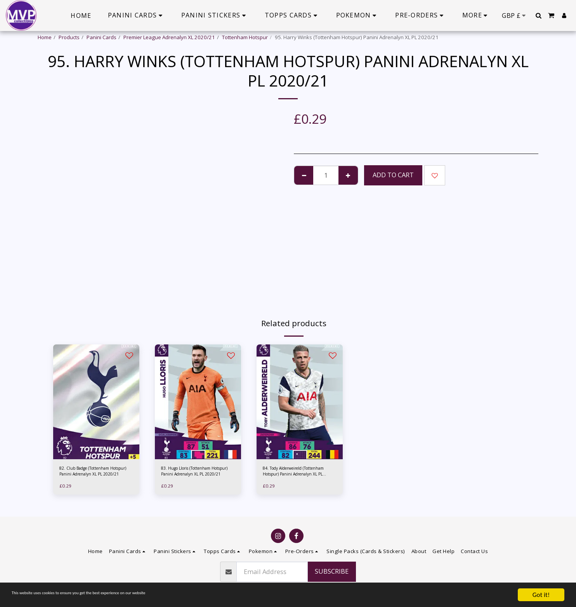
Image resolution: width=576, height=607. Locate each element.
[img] (96, 401)
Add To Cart (393, 174)
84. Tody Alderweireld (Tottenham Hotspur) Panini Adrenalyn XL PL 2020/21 (295, 473)
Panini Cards (101, 37)
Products (69, 37)
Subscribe (332, 571)
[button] (538, 15)
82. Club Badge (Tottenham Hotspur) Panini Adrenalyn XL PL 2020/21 (93, 473)
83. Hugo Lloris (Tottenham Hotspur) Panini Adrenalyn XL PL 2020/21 (195, 473)
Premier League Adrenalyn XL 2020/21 (169, 37)
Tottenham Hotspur (245, 37)
